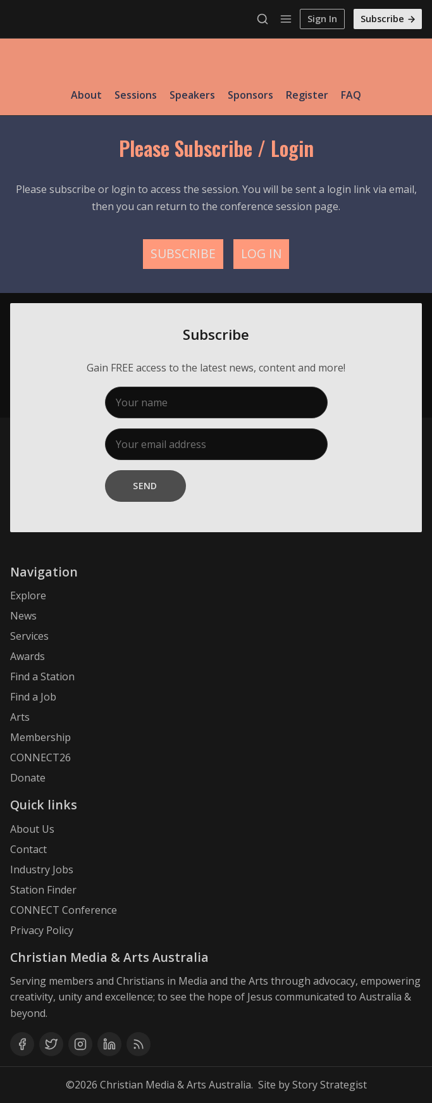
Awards (27, 656)
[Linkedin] (109, 1044)
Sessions (135, 95)
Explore (28, 595)
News (23, 616)
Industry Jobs (41, 869)
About (86, 95)
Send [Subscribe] (145, 486)
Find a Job (33, 697)
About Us (32, 829)
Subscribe (388, 19)
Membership (40, 737)
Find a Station (42, 676)
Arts (20, 717)
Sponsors (250, 95)
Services (29, 636)
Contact (28, 849)
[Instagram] (80, 1044)
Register (307, 95)
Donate (28, 778)
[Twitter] (51, 1044)
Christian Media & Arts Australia (175, 1085)
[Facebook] (22, 1044)
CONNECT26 (40, 757)
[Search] (265, 18)
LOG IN (261, 253)
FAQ (351, 95)
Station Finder (43, 890)
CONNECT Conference (63, 910)
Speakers (192, 95)
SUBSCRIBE (183, 253)
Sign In (322, 19)
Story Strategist (329, 1085)
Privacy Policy (41, 930)
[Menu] (285, 18)
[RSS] (139, 1044)
